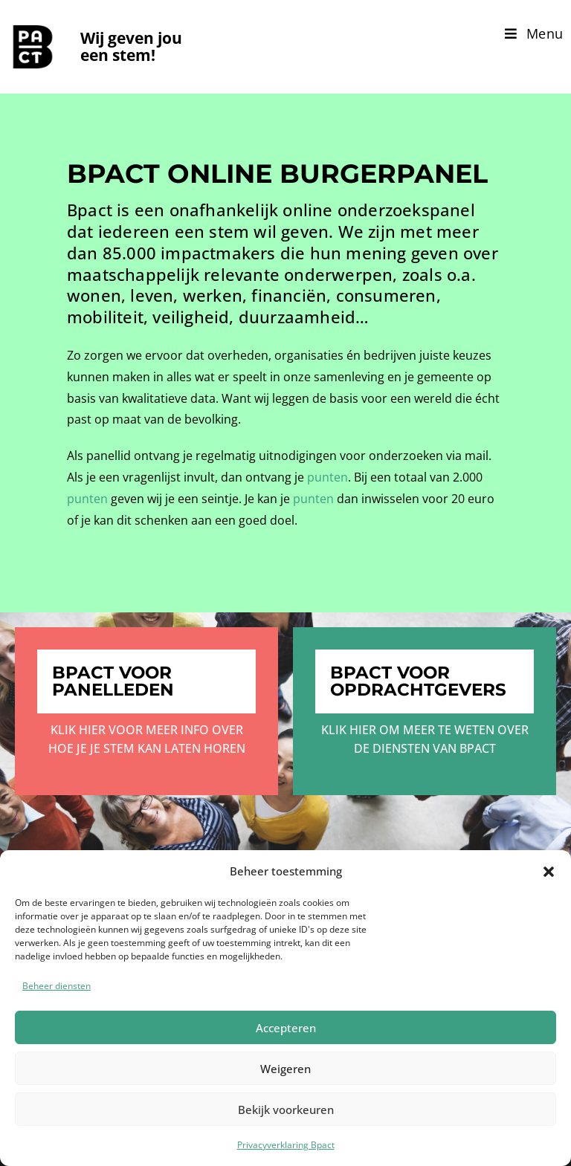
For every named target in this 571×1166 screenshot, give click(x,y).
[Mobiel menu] (534, 33)
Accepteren (286, 1027)
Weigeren (285, 1068)
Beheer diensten (56, 985)
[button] (548, 871)
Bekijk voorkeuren (286, 1109)
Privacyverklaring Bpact (286, 1145)
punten (327, 477)
